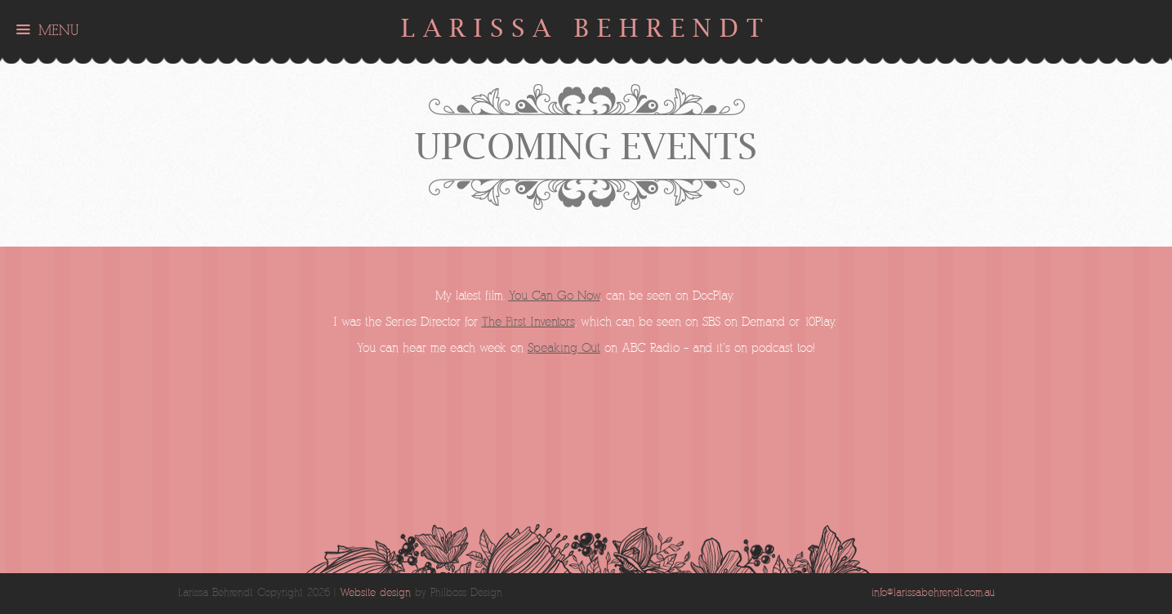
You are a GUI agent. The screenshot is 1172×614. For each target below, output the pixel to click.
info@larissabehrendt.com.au (933, 593)
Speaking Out (564, 348)
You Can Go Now (554, 296)
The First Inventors (528, 322)
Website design (375, 593)
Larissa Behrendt (586, 28)
